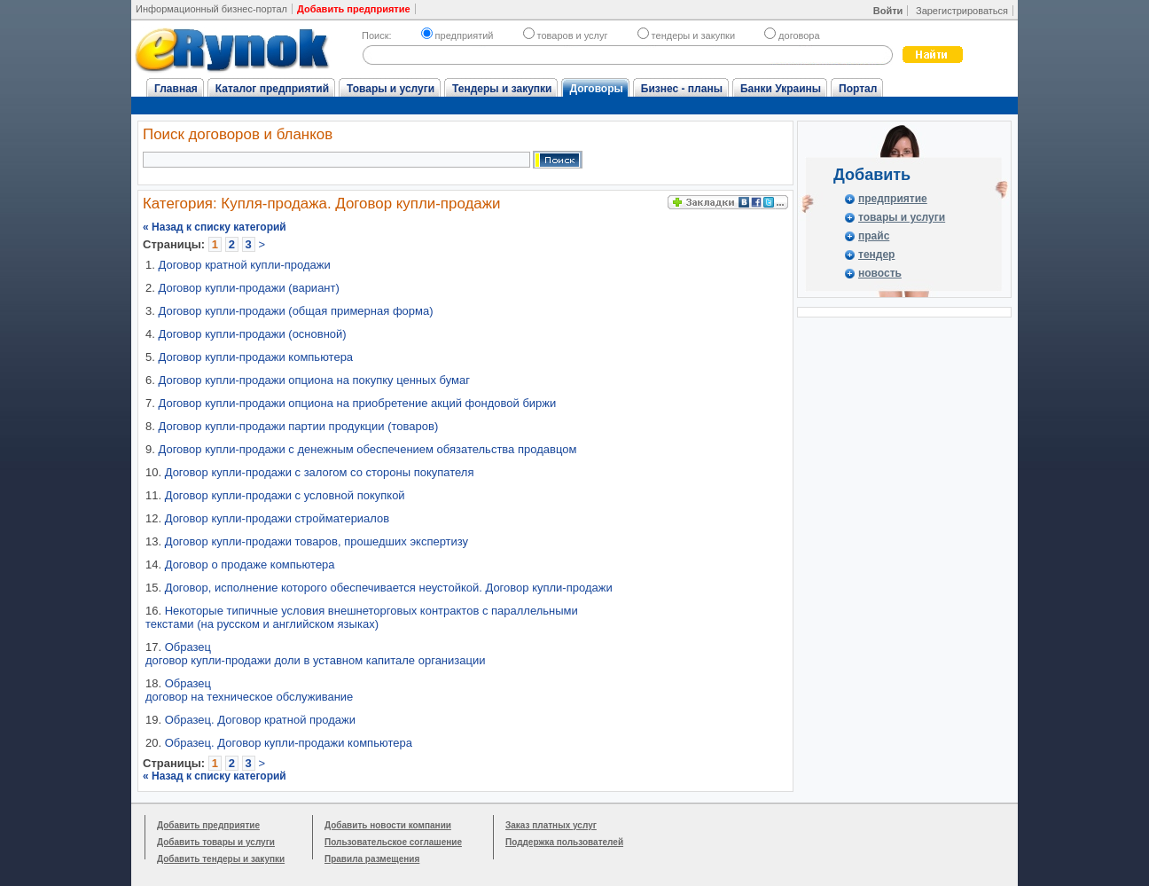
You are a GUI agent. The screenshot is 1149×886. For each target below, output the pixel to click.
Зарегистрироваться (962, 10)
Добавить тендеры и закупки (221, 859)
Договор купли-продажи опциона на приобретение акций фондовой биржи (357, 403)
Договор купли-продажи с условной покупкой (285, 495)
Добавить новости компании (387, 825)
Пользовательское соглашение (393, 842)
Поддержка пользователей (564, 842)
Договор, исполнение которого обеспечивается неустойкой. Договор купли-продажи (389, 587)
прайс (873, 236)
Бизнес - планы (682, 88)
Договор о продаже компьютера (250, 564)
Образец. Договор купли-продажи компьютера (288, 742)
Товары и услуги (390, 88)
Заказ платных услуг (551, 825)
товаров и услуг (565, 35)
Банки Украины (780, 88)
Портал (858, 88)
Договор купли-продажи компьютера (255, 357)
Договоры (595, 88)
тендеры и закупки (686, 35)
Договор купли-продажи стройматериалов (277, 518)
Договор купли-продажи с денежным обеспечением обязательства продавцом (367, 449)
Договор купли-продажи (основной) (252, 334)
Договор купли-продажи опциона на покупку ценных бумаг (313, 380)
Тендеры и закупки (501, 88)
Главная (176, 88)
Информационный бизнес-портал (211, 9)
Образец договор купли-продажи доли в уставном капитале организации (315, 653)
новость (880, 273)
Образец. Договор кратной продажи (260, 719)
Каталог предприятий (272, 88)
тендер (876, 254)
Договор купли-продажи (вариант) (248, 287)
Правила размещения (371, 859)
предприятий (457, 35)
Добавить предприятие (208, 825)
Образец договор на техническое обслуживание (249, 690)
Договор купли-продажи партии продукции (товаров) (298, 426)
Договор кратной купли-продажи (244, 264)
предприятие (892, 198)
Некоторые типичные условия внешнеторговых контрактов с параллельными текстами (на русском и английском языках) (361, 617)
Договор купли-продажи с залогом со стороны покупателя (319, 472)
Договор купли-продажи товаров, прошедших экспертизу (316, 541)
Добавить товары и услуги (216, 842)
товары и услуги (901, 217)
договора (792, 35)
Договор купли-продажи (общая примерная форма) (295, 311)
